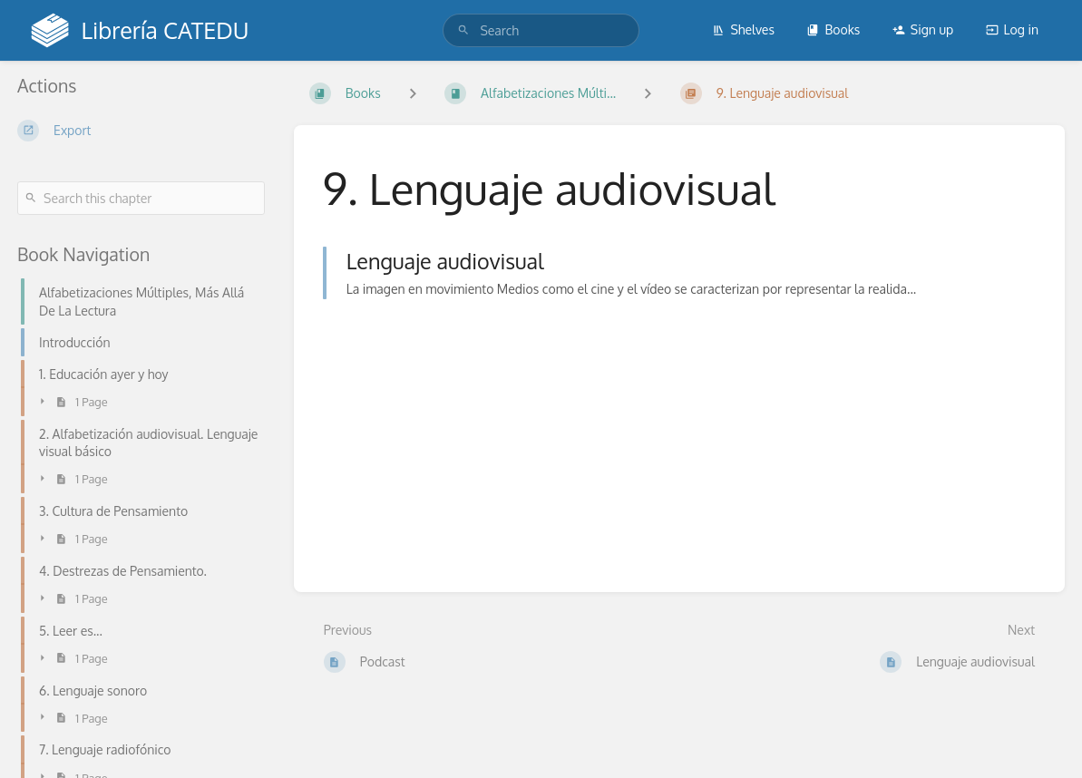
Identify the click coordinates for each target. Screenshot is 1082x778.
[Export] (141, 130)
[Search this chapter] (141, 198)
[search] (540, 30)
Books (833, 29)
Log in (1012, 29)
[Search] (463, 30)
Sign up (922, 29)
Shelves (743, 29)
